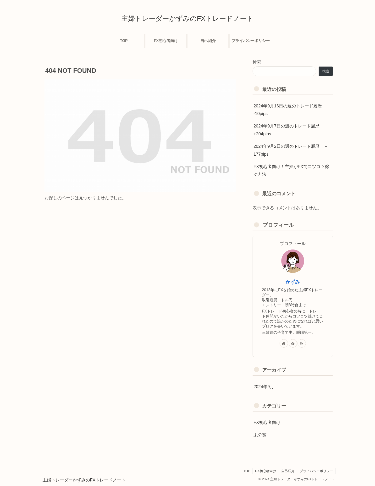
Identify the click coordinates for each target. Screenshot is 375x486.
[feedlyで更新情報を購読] (293, 343)
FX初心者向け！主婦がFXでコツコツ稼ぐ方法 (291, 170)
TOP (246, 471)
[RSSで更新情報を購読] (302, 343)
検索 (257, 62)
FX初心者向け (265, 471)
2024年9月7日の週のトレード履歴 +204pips (287, 130)
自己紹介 (288, 471)
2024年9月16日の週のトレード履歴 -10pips (288, 110)
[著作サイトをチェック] (284, 343)
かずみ (293, 282)
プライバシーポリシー (316, 471)
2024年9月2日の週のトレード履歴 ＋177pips (291, 150)
